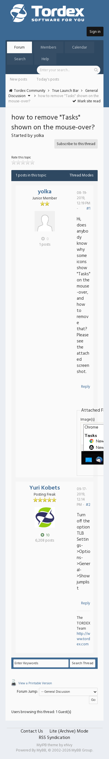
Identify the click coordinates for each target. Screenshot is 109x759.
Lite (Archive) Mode (69, 731)
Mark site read (86, 101)
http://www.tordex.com (83, 639)
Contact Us (32, 731)
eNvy (68, 745)
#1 (88, 209)
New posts (18, 79)
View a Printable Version (35, 683)
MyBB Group (82, 750)
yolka (44, 192)
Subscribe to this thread (76, 144)
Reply (85, 387)
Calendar (79, 47)
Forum (19, 47)
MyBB (41, 750)
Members (48, 47)
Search (20, 59)
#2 (88, 505)
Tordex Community (29, 91)
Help (45, 59)
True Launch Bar (65, 91)
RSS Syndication (54, 738)
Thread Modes (81, 175)
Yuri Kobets (44, 488)
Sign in (95, 32)
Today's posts (48, 79)
